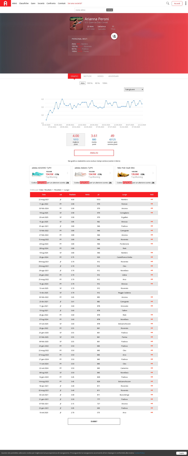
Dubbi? (94, 421)
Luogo (66, 190)
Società (41, 3)
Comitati (61, 3)
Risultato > (49, 190)
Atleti (14, 3)
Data (41, 190)
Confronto (51, 3)
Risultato (72, 194)
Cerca (109, 10)
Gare (33, 3)
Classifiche (24, 3)
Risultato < (58, 190)
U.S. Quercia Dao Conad (96, 22)
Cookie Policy (139, 453)
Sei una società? (75, 3)
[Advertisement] (89, 64)
